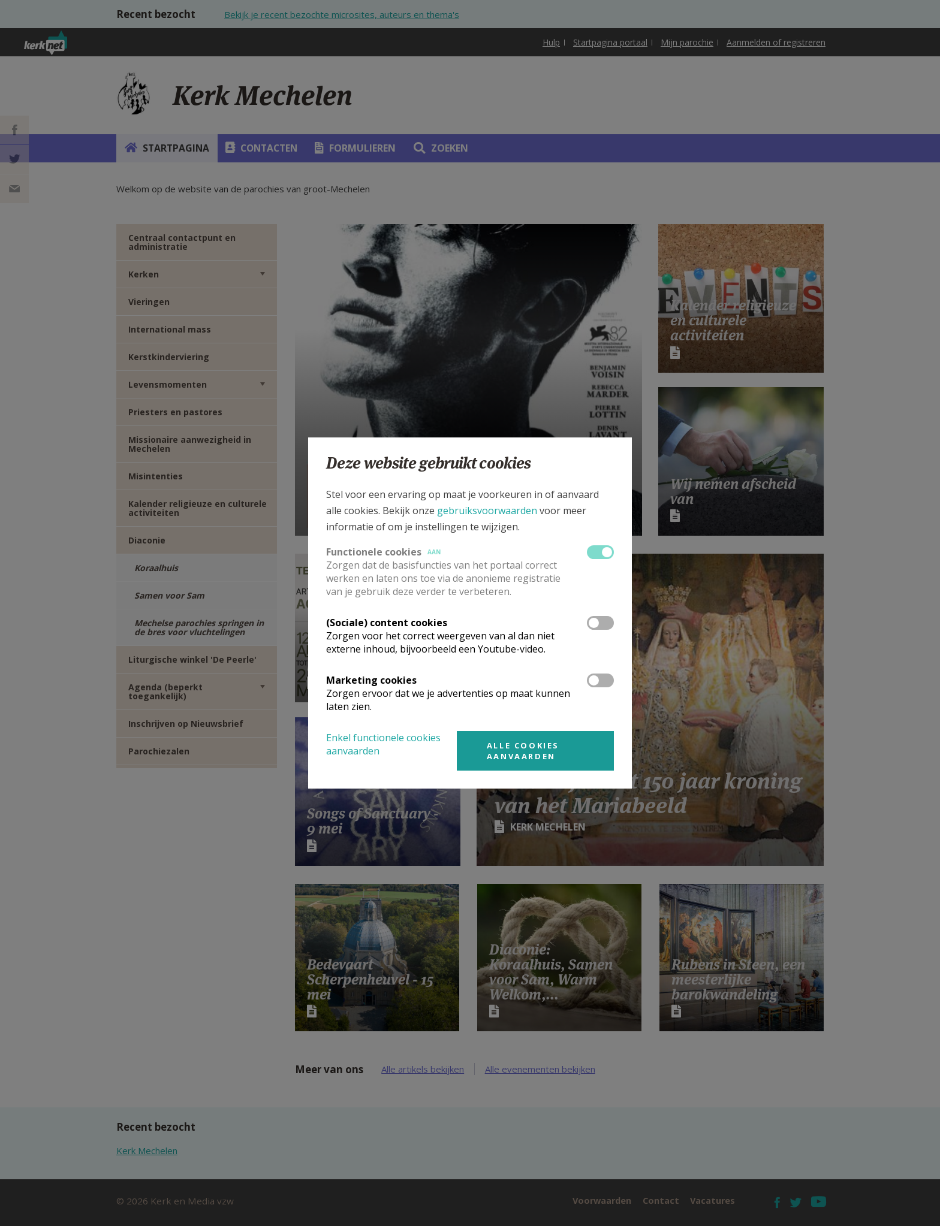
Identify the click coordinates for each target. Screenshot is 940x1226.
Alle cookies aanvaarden (523, 751)
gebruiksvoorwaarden (487, 510)
